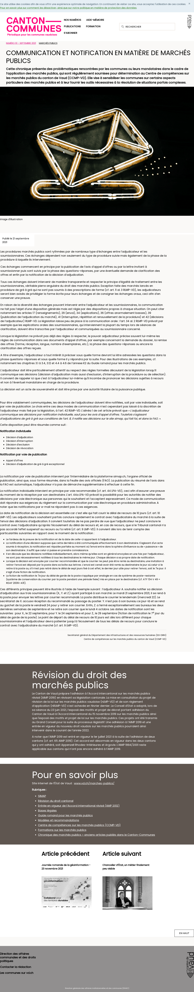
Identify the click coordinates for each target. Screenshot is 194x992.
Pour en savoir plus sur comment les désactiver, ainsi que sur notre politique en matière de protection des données (68, 8)
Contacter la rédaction (15, 967)
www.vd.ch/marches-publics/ (94, 783)
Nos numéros (72, 20)
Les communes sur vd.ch (16, 973)
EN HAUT (184, 933)
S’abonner (70, 33)
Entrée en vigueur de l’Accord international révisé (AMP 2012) (79, 806)
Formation (93, 26)
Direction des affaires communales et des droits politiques (18, 957)
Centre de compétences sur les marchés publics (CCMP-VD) (79, 825)
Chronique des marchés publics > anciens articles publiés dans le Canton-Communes (96, 835)
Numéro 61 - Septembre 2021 (21, 43)
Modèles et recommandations (58, 820)
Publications (72, 26)
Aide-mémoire (95, 20)
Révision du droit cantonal (55, 801)
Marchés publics (48, 43)
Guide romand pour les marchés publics (65, 815)
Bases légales (47, 810)
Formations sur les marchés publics (62, 830)
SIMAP (42, 796)
